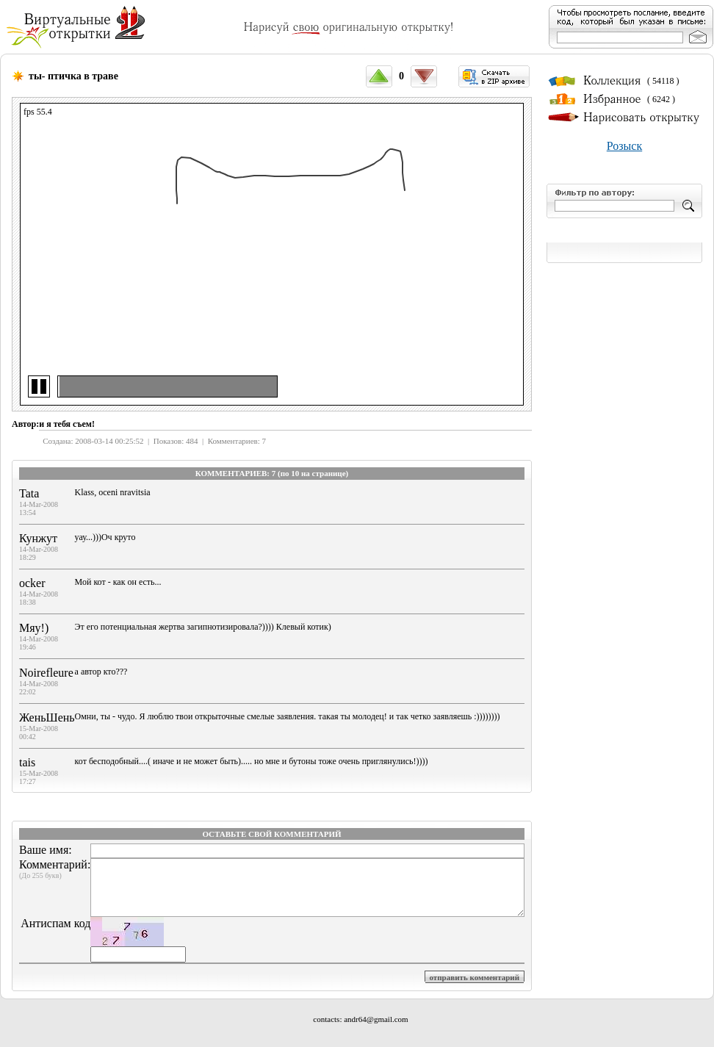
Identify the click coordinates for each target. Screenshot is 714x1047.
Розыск (624, 146)
